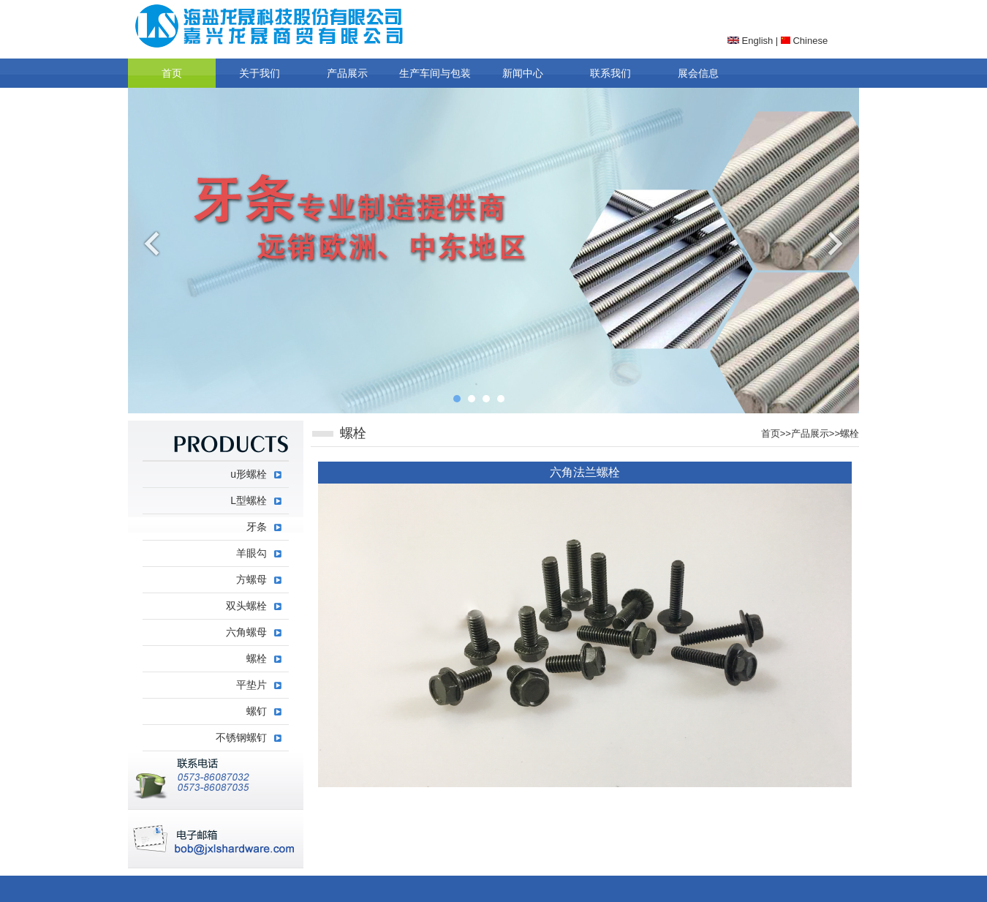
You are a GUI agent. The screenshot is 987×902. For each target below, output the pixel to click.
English (750, 40)
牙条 (256, 527)
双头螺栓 (246, 606)
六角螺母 (246, 632)
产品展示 (347, 73)
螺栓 (849, 433)
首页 (172, 73)
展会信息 (698, 73)
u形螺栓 (248, 474)
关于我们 (259, 73)
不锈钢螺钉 (241, 737)
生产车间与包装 (435, 73)
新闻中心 (522, 73)
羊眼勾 (251, 553)
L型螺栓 (248, 500)
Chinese (804, 40)
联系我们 (610, 73)
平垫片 (251, 685)
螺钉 (256, 711)
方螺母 (251, 579)
